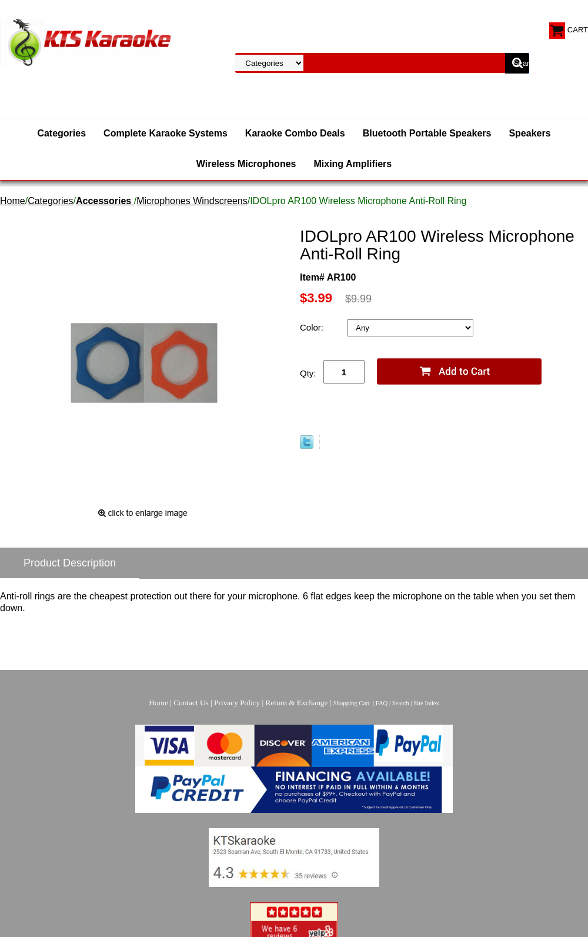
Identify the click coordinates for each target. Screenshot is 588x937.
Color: (313, 327)
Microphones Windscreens (192, 201)
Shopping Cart (351, 703)
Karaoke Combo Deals (295, 133)
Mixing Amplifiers (352, 164)
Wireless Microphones (246, 164)
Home (12, 201)
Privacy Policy (237, 702)
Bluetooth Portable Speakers (427, 133)
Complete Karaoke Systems (165, 133)
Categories (61, 133)
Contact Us (191, 702)
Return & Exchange (297, 702)
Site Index (426, 703)
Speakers (529, 133)
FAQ (382, 703)
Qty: (308, 373)
